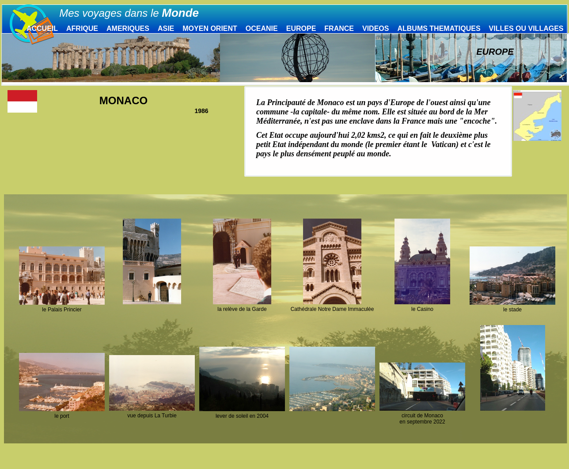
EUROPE (301, 28)
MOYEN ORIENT (209, 28)
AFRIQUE (82, 28)
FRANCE (339, 28)
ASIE (166, 28)
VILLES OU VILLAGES (526, 28)
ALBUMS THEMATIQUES (438, 28)
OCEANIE (262, 28)
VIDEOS (375, 28)
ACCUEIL (42, 28)
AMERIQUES (127, 28)
